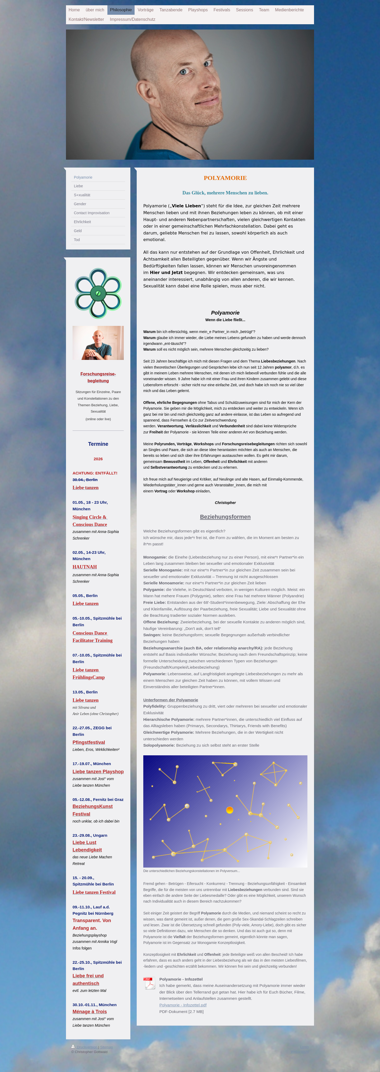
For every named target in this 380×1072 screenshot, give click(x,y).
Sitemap (106, 1047)
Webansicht (300, 1051)
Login (304, 1046)
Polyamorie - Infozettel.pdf (183, 1005)
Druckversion (84, 1047)
